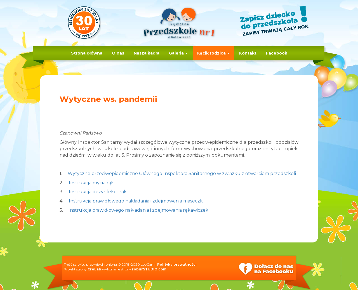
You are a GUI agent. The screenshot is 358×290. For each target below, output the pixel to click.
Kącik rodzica (213, 53)
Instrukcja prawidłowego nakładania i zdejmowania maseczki (136, 201)
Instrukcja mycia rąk (91, 182)
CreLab (94, 269)
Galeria (178, 53)
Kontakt (247, 53)
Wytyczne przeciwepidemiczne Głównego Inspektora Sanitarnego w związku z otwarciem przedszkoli (182, 173)
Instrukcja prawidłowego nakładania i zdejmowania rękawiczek (138, 210)
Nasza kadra (146, 53)
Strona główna (86, 53)
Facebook (276, 53)
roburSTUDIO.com (149, 269)
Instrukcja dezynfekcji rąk (98, 191)
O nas (118, 53)
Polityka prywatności (177, 264)
